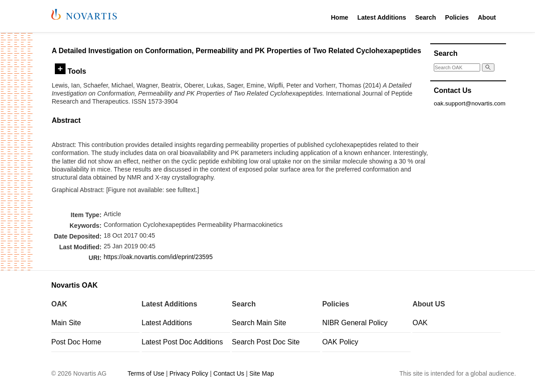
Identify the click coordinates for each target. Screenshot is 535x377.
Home (339, 17)
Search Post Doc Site (266, 342)
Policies (457, 17)
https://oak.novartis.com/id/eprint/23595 (158, 256)
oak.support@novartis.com (470, 103)
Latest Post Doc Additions (182, 342)
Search (425, 17)
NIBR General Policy (355, 323)
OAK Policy (340, 342)
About (487, 17)
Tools (70, 71)
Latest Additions (382, 17)
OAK (420, 323)
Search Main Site (259, 323)
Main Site (66, 323)
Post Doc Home (76, 342)
